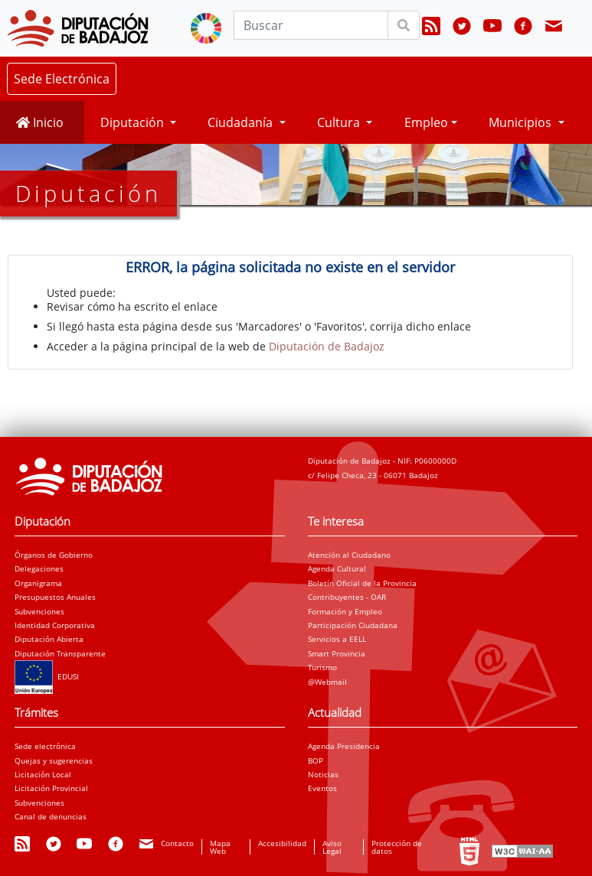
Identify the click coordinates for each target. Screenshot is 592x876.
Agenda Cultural (337, 568)
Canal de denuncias (51, 816)
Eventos (322, 788)
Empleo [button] (426, 122)
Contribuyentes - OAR (347, 596)
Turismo (322, 667)
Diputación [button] (133, 122)
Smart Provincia (336, 653)
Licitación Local (43, 774)
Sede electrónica (45, 746)
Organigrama (38, 583)
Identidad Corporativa (55, 625)
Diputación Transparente (60, 653)
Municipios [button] (521, 122)
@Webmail (327, 681)
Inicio (40, 122)
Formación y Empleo (345, 611)
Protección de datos (396, 847)
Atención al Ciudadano (349, 554)
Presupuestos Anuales (55, 596)
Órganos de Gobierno (54, 554)
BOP (315, 760)
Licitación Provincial (51, 788)
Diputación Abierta (49, 638)
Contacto (177, 843)
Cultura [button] (340, 122)
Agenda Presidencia (344, 746)
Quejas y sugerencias (54, 760)
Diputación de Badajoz (326, 346)
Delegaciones (39, 568)
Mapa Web (220, 847)
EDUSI (47, 676)
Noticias (323, 774)
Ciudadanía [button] (242, 122)
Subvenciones (39, 611)
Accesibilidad (282, 843)
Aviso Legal (332, 847)
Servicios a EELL (337, 638)
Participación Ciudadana (352, 625)
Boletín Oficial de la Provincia (362, 583)
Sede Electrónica (62, 78)
